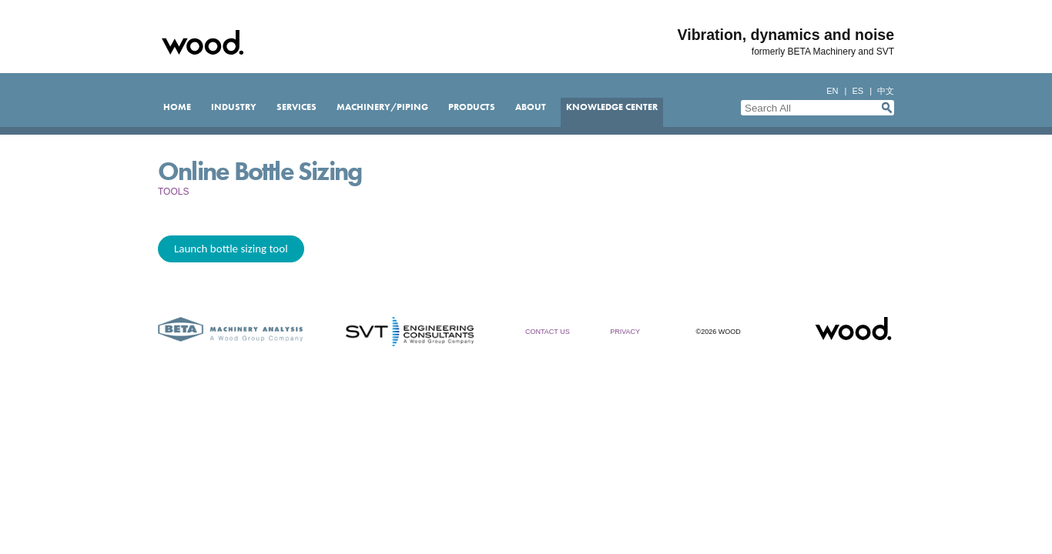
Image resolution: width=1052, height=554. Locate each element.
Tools (173, 191)
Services (296, 107)
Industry (233, 107)
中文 (885, 90)
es (857, 90)
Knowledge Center (612, 107)
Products (471, 107)
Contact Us (547, 331)
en (832, 90)
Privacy (625, 331)
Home (177, 107)
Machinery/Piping (382, 107)
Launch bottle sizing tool (231, 248)
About (530, 107)
